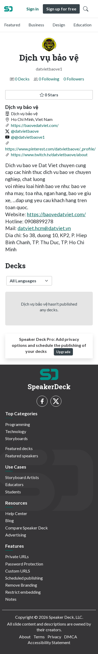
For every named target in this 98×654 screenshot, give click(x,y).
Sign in (32, 8)
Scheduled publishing (24, 577)
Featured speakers (21, 455)
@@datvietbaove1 (28, 137)
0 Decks (22, 78)
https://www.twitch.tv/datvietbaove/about (49, 154)
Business (36, 24)
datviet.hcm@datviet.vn (44, 228)
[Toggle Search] (86, 9)
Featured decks (19, 448)
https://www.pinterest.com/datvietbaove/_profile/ (50, 148)
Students (13, 491)
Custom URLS (17, 570)
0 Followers (74, 78)
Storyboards (16, 438)
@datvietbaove (25, 131)
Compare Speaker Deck (26, 527)
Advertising (15, 534)
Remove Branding (21, 584)
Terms (39, 636)
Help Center (16, 513)
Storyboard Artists (22, 477)
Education (82, 24)
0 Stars (49, 94)
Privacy (54, 636)
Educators (14, 484)
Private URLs (17, 556)
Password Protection (24, 563)
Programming (17, 424)
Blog (9, 520)
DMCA (70, 636)
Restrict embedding (23, 591)
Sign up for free (61, 8)
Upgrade (63, 352)
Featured (12, 24)
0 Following (49, 78)
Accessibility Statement (49, 642)
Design (59, 24)
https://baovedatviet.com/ (35, 125)
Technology (15, 431)
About (25, 636)
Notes (10, 599)
